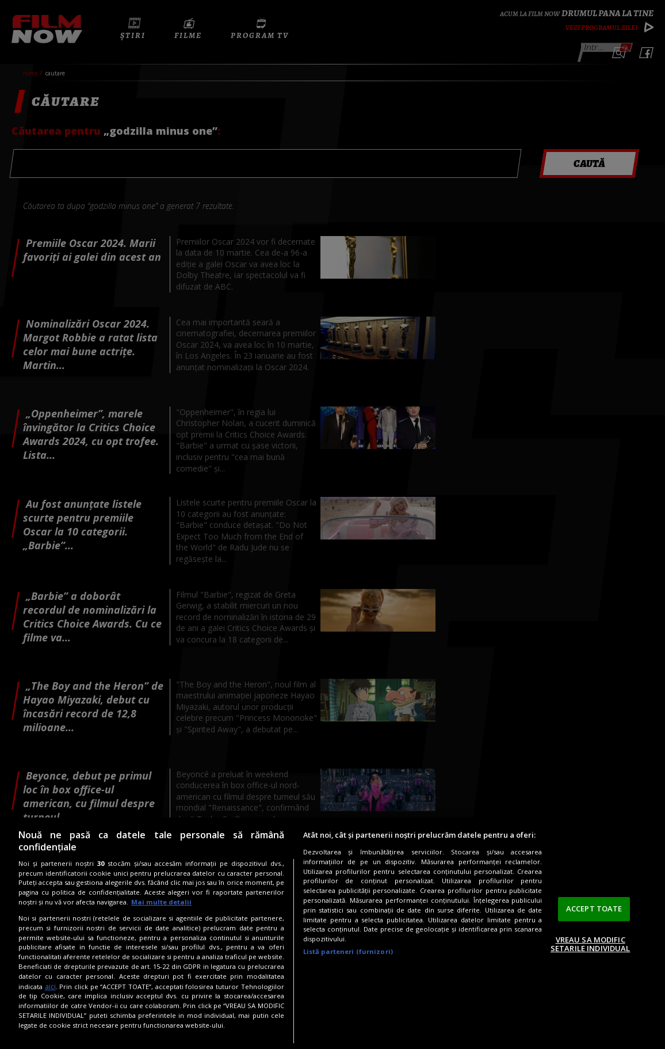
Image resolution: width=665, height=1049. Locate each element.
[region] (332, 933)
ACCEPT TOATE (594, 908)
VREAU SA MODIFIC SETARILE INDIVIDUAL (590, 944)
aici (50, 986)
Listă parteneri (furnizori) (348, 951)
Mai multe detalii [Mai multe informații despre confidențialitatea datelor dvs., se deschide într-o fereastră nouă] (161, 902)
